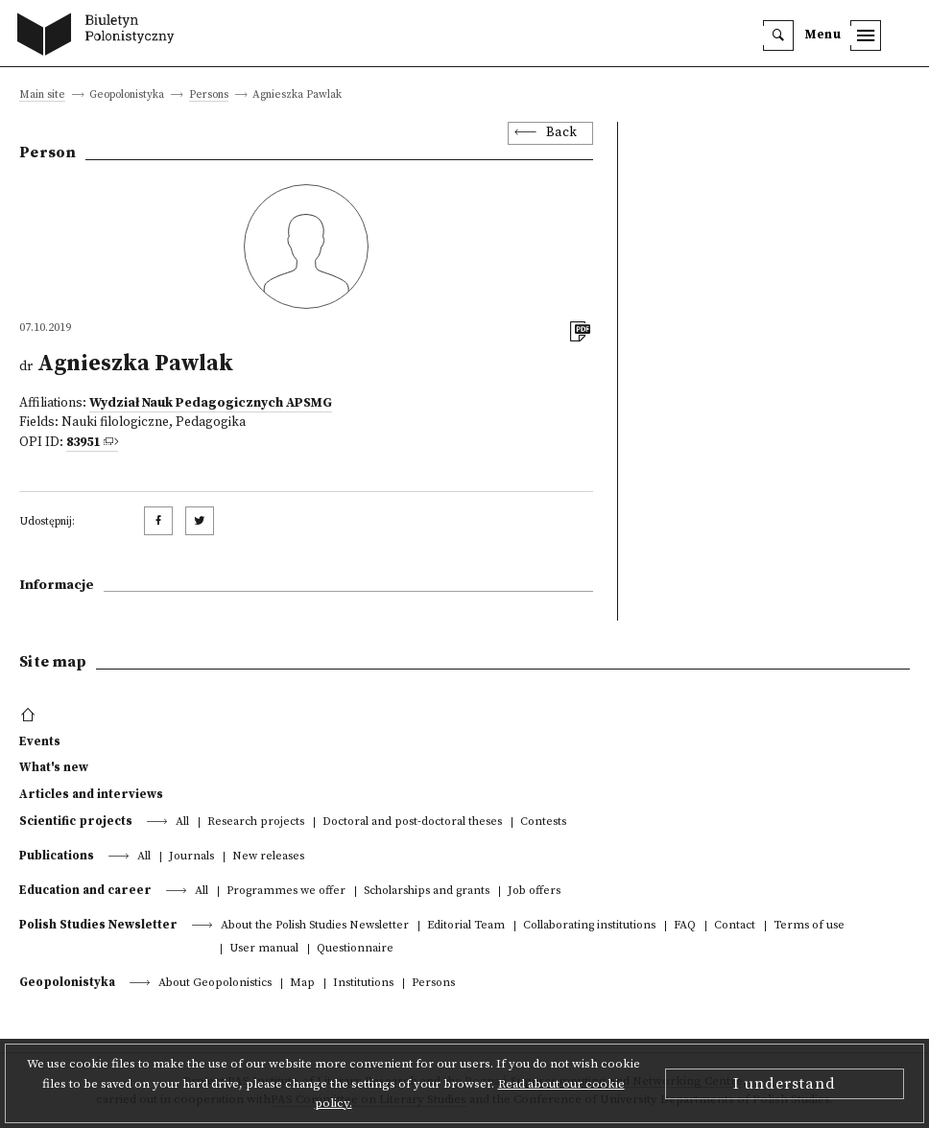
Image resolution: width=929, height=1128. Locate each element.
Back (562, 133)
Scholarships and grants (426, 891)
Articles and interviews (91, 794)
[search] (778, 35)
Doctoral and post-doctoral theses (412, 822)
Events (39, 741)
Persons (208, 95)
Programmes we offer (285, 891)
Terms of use (809, 926)
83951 (83, 443)
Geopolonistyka (67, 982)
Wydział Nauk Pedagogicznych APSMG (210, 403)
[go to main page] (100, 36)
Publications (56, 855)
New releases (268, 857)
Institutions (363, 983)
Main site (42, 95)
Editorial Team (466, 926)
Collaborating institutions (589, 926)
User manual (263, 949)
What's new (53, 767)
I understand (784, 1083)
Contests (543, 822)
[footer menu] (30, 715)
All (182, 822)
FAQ (685, 926)
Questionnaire (355, 949)
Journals (191, 857)
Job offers (534, 891)
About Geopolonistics (215, 983)
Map (302, 983)
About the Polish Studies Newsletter (315, 926)
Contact (734, 926)
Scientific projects (75, 821)
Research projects (255, 822)
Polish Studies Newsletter (98, 924)
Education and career (85, 890)
